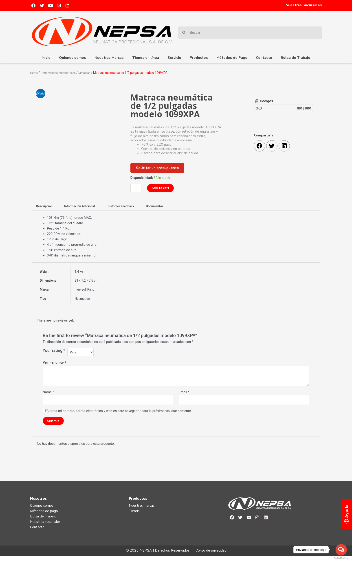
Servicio (174, 57)
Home (34, 72)
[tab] (45, 206)
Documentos (164, 207)
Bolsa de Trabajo (295, 57)
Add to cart (162, 188)
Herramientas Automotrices (60, 72)
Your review (54, 367)
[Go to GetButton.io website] (341, 558)
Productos (199, 57)
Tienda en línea (145, 57)
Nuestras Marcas (109, 57)
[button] (157, 168)
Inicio (46, 57)
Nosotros (38, 503)
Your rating (54, 354)
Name (48, 396)
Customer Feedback (127, 207)
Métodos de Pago (231, 57)
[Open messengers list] (341, 549)
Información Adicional (83, 207)
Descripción (45, 207)
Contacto (264, 57)
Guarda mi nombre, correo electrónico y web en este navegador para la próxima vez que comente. (119, 416)
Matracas (88, 72)
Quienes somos (72, 57)
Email (184, 396)
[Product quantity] (136, 188)
